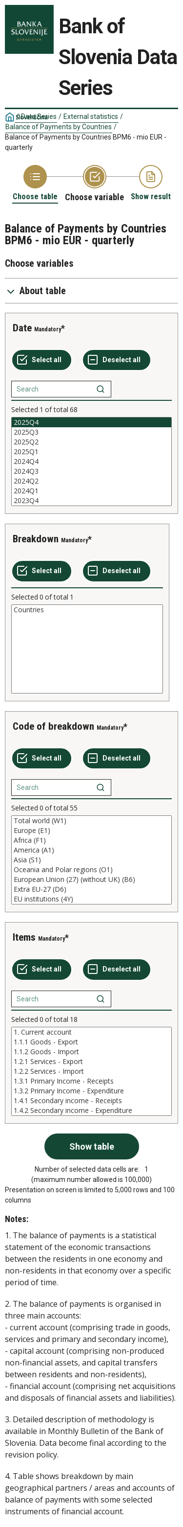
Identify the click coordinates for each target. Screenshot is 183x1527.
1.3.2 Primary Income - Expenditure (91, 1091)
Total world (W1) (91, 821)
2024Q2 (91, 481)
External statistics (90, 116)
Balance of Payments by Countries (58, 127)
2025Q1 (91, 452)
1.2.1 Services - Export (91, 1061)
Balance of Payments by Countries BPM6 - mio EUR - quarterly (85, 142)
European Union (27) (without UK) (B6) (91, 879)
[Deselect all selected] (116, 360)
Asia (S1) (91, 860)
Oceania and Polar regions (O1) (91, 870)
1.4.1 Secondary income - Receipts (91, 1101)
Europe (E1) (91, 830)
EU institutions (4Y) (91, 899)
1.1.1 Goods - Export (91, 1042)
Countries (87, 610)
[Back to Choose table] (35, 183)
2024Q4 (91, 461)
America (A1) (91, 850)
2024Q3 (91, 471)
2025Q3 (91, 432)
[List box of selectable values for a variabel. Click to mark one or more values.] (91, 461)
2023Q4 (91, 501)
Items (24, 937)
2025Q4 (91, 422)
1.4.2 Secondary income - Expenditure (91, 1110)
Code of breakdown (53, 726)
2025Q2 (91, 442)
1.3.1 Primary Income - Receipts (91, 1081)
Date (22, 328)
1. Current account (91, 1032)
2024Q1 (91, 491)
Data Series (39, 116)
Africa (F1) (91, 840)
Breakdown (36, 539)
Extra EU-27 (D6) (91, 889)
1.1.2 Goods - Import (91, 1052)
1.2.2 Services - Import (91, 1071)
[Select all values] (41, 360)
